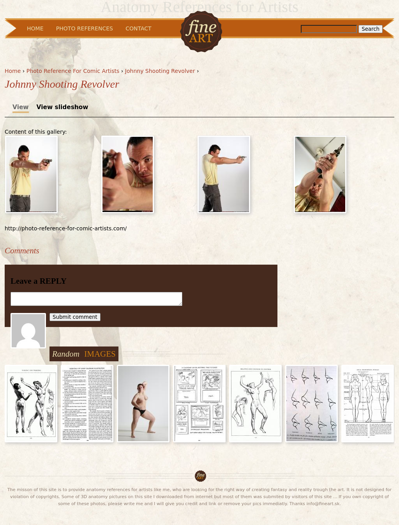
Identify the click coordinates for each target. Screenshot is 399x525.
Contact (138, 28)
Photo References (84, 28)
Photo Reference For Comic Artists (72, 71)
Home (13, 71)
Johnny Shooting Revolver (160, 71)
